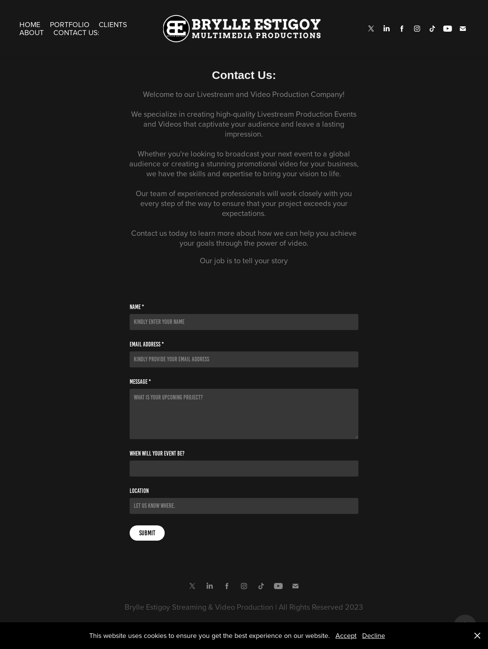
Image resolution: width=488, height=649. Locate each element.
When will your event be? (157, 454)
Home (29, 24)
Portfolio (70, 24)
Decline (373, 635)
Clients (113, 24)
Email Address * (147, 344)
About (31, 32)
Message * (140, 382)
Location (139, 491)
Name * (137, 307)
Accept (346, 635)
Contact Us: (76, 32)
